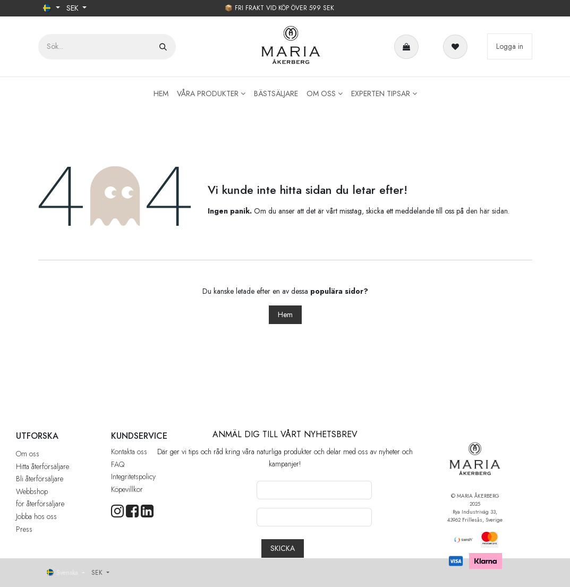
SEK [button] (73, 8)
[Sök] (163, 46)
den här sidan (487, 211)
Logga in (509, 46)
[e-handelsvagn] (408, 47)
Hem (285, 314)
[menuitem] (161, 93)
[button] (282, 548)
